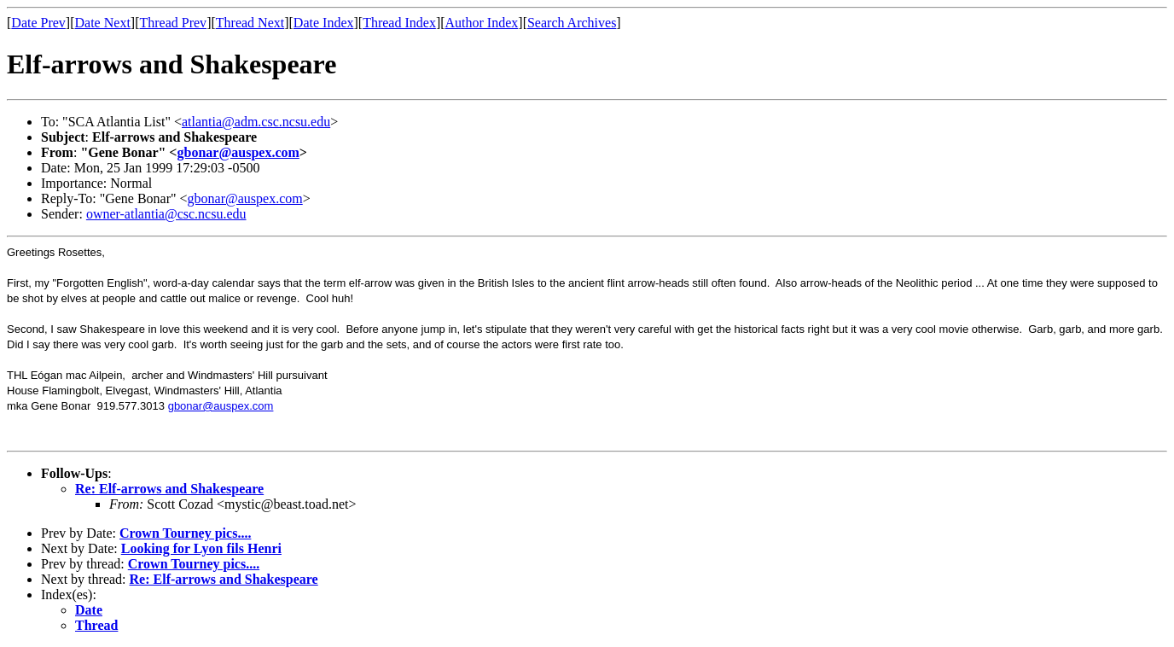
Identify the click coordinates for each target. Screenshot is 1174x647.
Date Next (103, 22)
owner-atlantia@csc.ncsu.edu (166, 214)
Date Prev (38, 22)
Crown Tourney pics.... (185, 533)
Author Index (482, 22)
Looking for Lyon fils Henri (201, 548)
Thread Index (399, 22)
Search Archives (571, 22)
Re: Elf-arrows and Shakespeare (169, 488)
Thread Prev (172, 22)
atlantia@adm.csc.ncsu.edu (256, 121)
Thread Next (250, 22)
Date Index (324, 22)
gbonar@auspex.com (238, 152)
